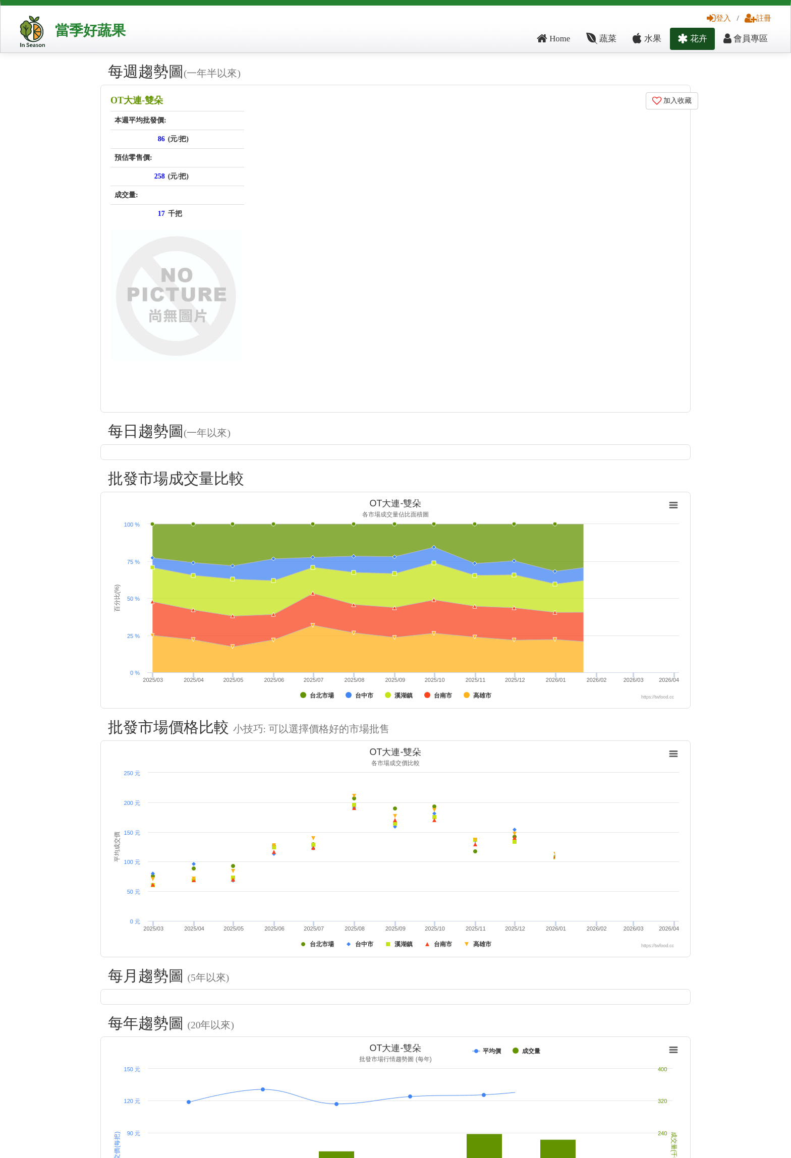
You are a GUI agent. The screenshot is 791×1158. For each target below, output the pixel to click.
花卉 (692, 38)
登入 (719, 18)
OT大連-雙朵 (136, 100)
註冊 (758, 18)
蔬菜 (601, 38)
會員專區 (745, 38)
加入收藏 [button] (672, 100)
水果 (647, 38)
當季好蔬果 (90, 30)
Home (553, 38)
